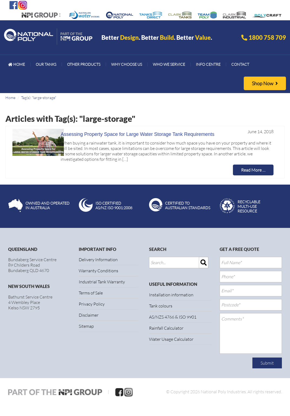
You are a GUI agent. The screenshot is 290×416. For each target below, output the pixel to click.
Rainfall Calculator (166, 328)
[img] (203, 262)
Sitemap (86, 326)
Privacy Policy (92, 304)
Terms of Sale (91, 293)
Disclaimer (88, 315)
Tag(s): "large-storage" (38, 97)
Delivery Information (98, 259)
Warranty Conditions (98, 270)
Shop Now (265, 83)
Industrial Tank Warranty (102, 281)
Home (10, 97)
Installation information (171, 294)
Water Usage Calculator (171, 339)
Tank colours (160, 306)
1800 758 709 (267, 37)
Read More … (253, 170)
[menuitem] (16, 64)
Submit (267, 363)
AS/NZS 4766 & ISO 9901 (172, 317)
